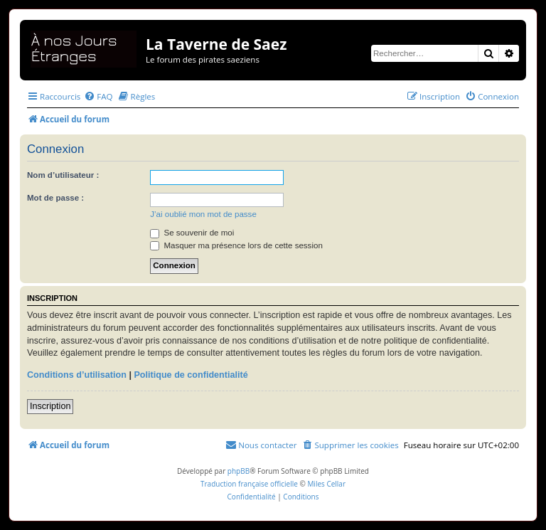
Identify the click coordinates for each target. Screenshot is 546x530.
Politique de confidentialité (190, 375)
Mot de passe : (55, 198)
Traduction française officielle (249, 484)
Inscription (50, 406)
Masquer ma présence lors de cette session (236, 245)
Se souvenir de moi (192, 232)
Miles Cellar (326, 484)
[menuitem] (98, 96)
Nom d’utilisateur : (63, 175)
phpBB (239, 471)
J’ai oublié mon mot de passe (203, 214)
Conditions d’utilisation (77, 375)
